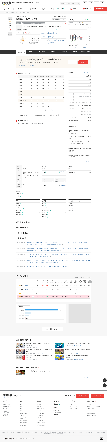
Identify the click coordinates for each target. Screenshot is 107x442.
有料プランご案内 (100, 8)
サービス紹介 (12, 432)
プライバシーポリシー (44, 432)
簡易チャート (78, 47)
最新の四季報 (21, 52)
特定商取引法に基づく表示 (64, 432)
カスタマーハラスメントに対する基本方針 (83, 432)
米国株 (74, 9)
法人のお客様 (97, 395)
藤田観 (26, 289)
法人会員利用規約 (59, 433)
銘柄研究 (33, 9)
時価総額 (21, 306)
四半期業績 (42, 51)
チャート (90, 3)
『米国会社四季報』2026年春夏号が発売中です (25, 2)
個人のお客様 (82, 395)
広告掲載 (19, 432)
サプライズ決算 (77, 345)
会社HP (63, 23)
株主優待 (64, 51)
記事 (20, 9)
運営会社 (4, 432)
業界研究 (60, 9)
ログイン (102, 3)
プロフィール (32, 51)
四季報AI (87, 9)
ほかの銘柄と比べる (51, 329)
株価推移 (75, 51)
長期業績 (53, 51)
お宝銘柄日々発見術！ (79, 359)
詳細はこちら (83, 62)
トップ (6, 8)
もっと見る (86, 72)
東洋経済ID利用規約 (100, 432)
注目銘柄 (76, 353)
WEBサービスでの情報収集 (30, 432)
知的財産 (54, 432)
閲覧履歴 (85, 3)
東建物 (26, 285)
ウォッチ (96, 3)
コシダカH (27, 293)
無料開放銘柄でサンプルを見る (26, 65)
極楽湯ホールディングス (16, 12)
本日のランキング (39, 347)
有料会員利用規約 (48, 433)
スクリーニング (47, 9)
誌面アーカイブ (85, 51)
